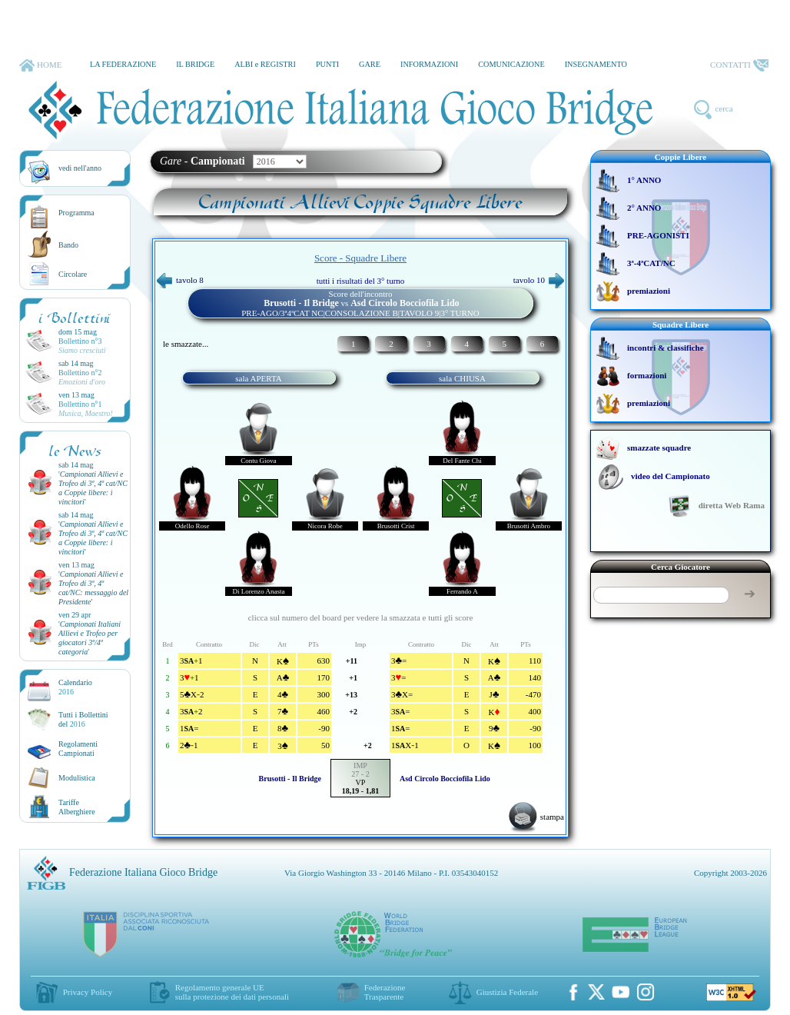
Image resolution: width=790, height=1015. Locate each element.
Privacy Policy (87, 992)
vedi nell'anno (79, 168)
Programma (76, 212)
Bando (68, 245)
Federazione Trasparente (385, 992)
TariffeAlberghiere (76, 807)
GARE (369, 64)
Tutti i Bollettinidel (83, 719)
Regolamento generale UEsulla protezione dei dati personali (232, 992)
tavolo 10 (538, 280)
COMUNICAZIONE (511, 64)
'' (93, 488)
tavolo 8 (180, 280)
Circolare (72, 274)
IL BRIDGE (195, 64)
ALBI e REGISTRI (265, 64)
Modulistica (76, 778)
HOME (40, 65)
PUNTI (327, 64)
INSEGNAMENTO (596, 64)
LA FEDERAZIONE (123, 64)
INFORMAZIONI (429, 64)
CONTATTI (739, 65)
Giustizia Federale (507, 992)
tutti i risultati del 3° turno (361, 280)
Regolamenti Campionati (78, 748)
